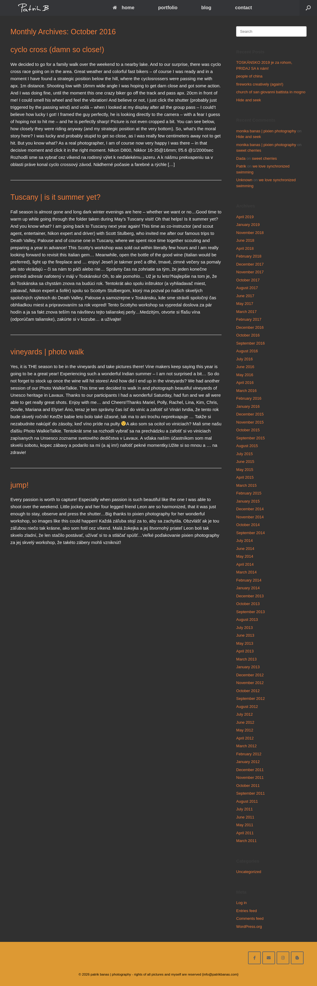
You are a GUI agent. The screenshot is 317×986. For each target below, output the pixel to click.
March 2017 (246, 311)
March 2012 (246, 746)
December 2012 (250, 675)
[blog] (297, 957)
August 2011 (247, 801)
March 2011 (246, 840)
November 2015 (250, 422)
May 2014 (244, 556)
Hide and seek (248, 100)
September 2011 (250, 793)
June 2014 (245, 548)
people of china (249, 76)
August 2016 (247, 351)
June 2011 (245, 817)
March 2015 (246, 485)
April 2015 (245, 477)
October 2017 (248, 280)
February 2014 (248, 580)
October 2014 (248, 525)
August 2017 (247, 288)
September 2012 (250, 698)
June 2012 (245, 722)
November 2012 (250, 682)
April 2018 (245, 248)
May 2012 (244, 730)
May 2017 (244, 303)
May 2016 (244, 375)
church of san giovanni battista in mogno (270, 92)
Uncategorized (248, 871)
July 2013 (244, 627)
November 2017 (250, 272)
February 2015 (248, 493)
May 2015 (244, 469)
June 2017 (245, 296)
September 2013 (250, 612)
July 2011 (244, 809)
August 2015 (247, 446)
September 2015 (250, 438)
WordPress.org (249, 926)
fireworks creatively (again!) (259, 84)
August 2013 (247, 619)
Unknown (244, 180)
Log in (241, 902)
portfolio (168, 7)
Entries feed (246, 911)
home (123, 7)
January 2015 (248, 501)
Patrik (241, 166)
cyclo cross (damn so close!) (57, 49)
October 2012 (248, 691)
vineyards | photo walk (47, 352)
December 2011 (250, 770)
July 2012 (244, 714)
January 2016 (248, 406)
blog (206, 7)
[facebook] (254, 957)
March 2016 (246, 390)
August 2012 (247, 706)
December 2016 (250, 327)
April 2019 (245, 217)
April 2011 (245, 833)
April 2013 (245, 651)
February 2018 (248, 256)
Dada (240, 158)
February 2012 (248, 754)
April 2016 (245, 382)
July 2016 (244, 359)
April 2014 (245, 564)
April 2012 (245, 738)
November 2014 (250, 517)
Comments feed (249, 918)
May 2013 (244, 643)
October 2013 (248, 603)
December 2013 (250, 596)
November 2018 (250, 232)
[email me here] (268, 957)
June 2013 (245, 635)
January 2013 (248, 667)
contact (243, 7)
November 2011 (250, 777)
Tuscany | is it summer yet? (55, 197)
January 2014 (248, 588)
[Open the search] (308, 8)
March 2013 (246, 659)
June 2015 (245, 461)
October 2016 (248, 335)
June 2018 (245, 240)
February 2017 (248, 319)
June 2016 (245, 367)
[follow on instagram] (283, 957)
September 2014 (250, 533)
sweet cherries (248, 150)
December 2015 (250, 414)
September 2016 (250, 343)
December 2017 (250, 264)
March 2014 (246, 572)
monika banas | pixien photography (266, 131)
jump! (19, 485)
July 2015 (244, 454)
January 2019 (248, 224)
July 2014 (244, 540)
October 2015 (248, 430)
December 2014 (250, 509)
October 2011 (248, 785)
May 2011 (244, 825)
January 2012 (248, 761)
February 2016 (248, 398)
